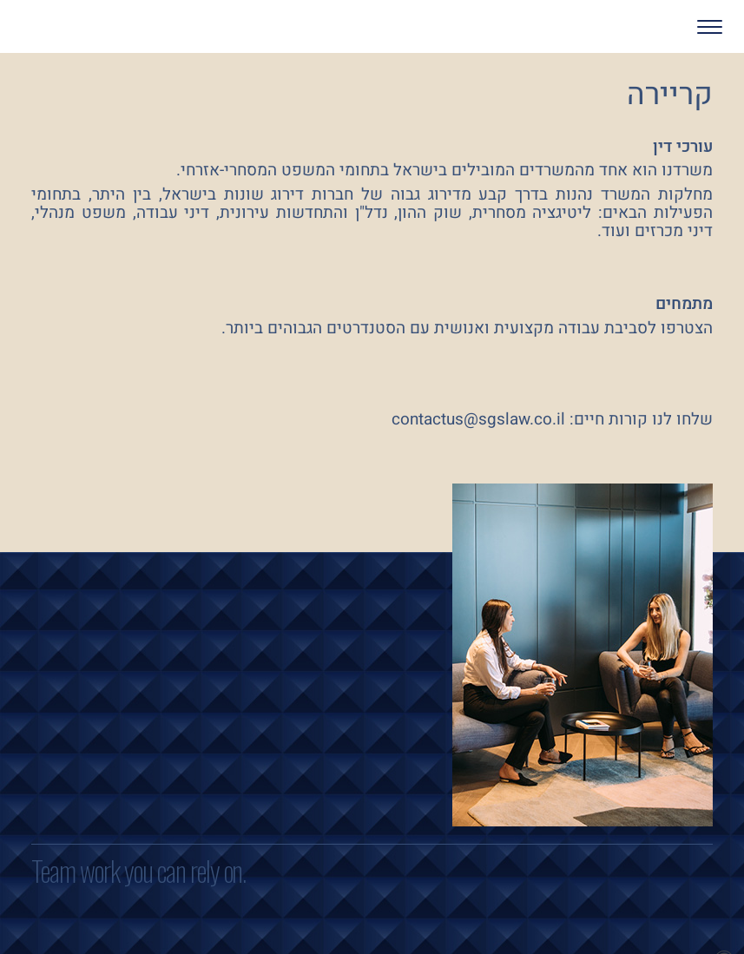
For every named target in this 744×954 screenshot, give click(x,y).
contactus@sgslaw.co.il (478, 419)
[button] (659, 26)
